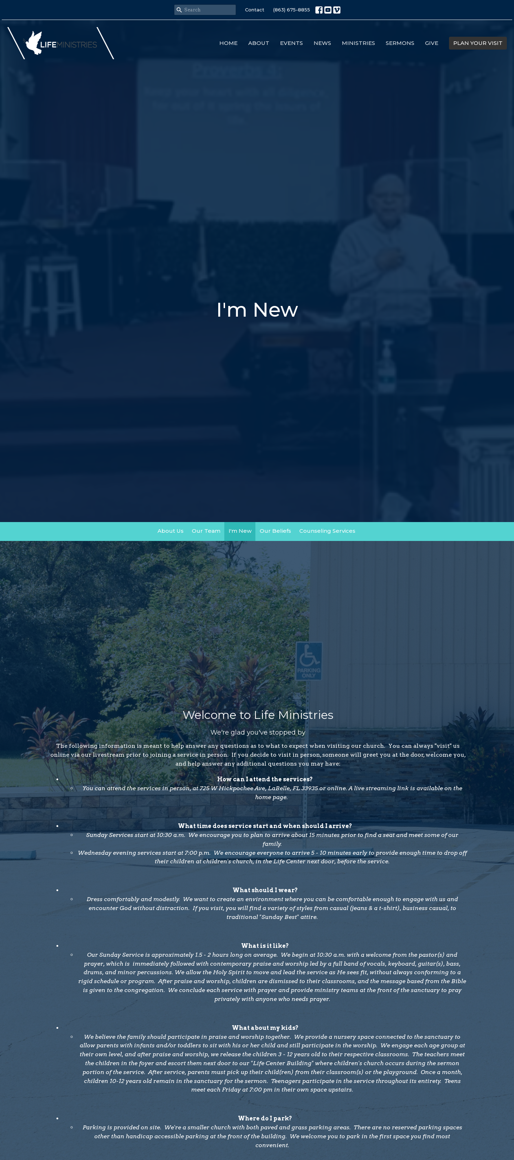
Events (291, 43)
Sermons (400, 43)
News (322, 43)
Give (431, 43)
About (258, 43)
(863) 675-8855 (291, 9)
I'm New (240, 530)
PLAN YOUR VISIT (478, 43)
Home (228, 43)
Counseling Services (327, 530)
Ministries (358, 43)
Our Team (206, 530)
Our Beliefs (275, 530)
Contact (254, 9)
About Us (171, 530)
